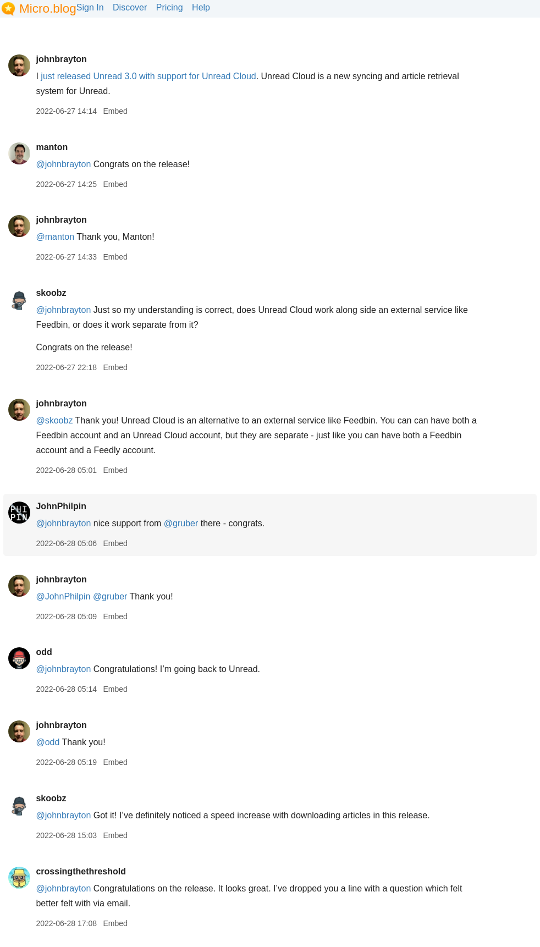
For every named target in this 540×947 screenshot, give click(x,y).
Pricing (169, 7)
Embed (115, 111)
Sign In (90, 7)
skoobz (51, 293)
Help (201, 7)
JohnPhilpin (61, 506)
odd (44, 652)
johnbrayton (61, 59)
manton (52, 147)
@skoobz (54, 420)
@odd (47, 742)
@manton (55, 236)
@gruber (181, 523)
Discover (130, 7)
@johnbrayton (63, 164)
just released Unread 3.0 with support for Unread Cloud (148, 76)
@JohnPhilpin (63, 596)
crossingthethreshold (81, 871)
